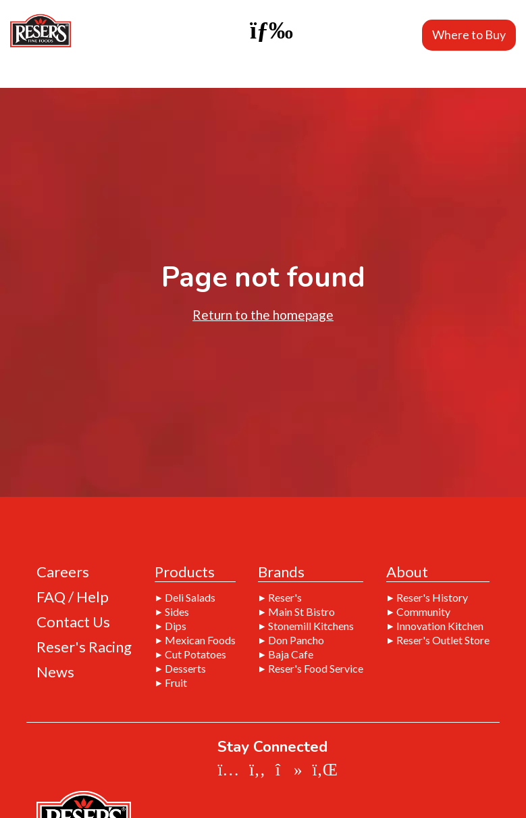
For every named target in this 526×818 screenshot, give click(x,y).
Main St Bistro (301, 611)
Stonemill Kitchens (311, 626)
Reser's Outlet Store (443, 640)
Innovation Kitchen (439, 626)
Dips (175, 626)
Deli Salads (190, 597)
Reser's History (432, 597)
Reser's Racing (84, 647)
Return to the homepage (263, 314)
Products (185, 572)
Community (423, 611)
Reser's (285, 597)
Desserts (185, 668)
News (55, 672)
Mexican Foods (200, 640)
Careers (62, 571)
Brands (281, 572)
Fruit (176, 682)
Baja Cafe (290, 654)
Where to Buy (469, 34)
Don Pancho (296, 640)
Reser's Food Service (315, 668)
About (407, 572)
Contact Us (73, 622)
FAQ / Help (72, 597)
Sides (177, 611)
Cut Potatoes (195, 654)
